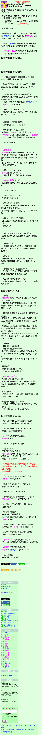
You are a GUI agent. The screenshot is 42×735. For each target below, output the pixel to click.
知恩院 (5, 438)
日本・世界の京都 (9, 626)
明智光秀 (6, 650)
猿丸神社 (7, 540)
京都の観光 (7, 624)
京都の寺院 (7, 619)
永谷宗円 (4, 519)
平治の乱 (6, 499)
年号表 (5, 588)
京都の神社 (7, 617)
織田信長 (6, 104)
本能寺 (5, 641)
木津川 (25, 132)
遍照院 (7, 464)
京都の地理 (7, 586)
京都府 (10, 43)
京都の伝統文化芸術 (7, 729)
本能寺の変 (8, 36)
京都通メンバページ (10, 592)
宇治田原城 (8, 180)
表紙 (4, 584)
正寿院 (7, 547)
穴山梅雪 (34, 135)
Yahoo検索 (9, 715)
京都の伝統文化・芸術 (10, 621)
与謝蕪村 (6, 479)
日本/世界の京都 (6, 732)
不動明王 (13, 550)
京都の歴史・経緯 (9, 613)
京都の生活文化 (8, 622)
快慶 (4, 550)
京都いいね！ (7, 675)
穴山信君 (14, 376)
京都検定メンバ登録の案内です (19, 577)
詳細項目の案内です (19, 64)
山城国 (13, 51)
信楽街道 (6, 51)
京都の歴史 (9, 725)
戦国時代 (6, 667)
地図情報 (23, 23)
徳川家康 (29, 36)
